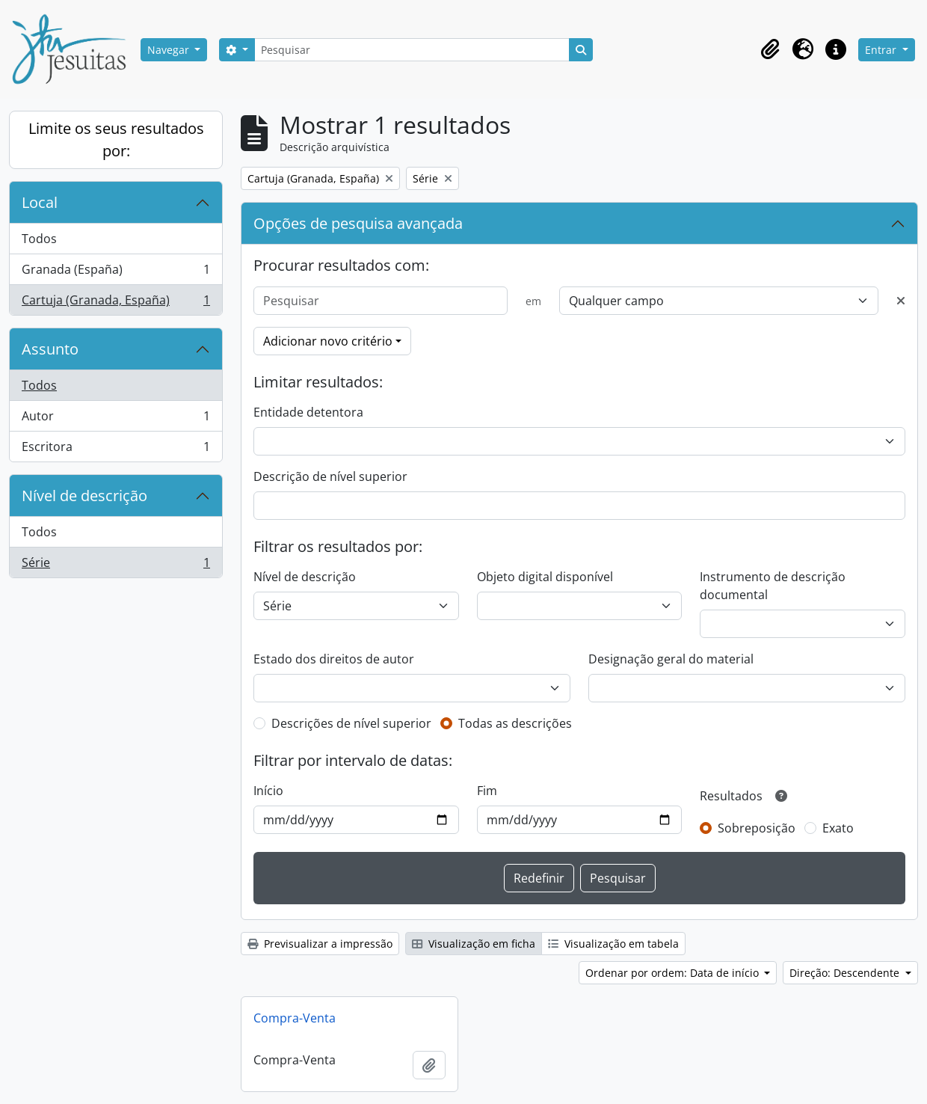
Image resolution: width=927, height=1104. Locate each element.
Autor (115, 419)
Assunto (50, 349)
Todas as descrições (515, 723)
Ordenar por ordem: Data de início (673, 973)
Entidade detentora (308, 412)
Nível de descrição (84, 495)
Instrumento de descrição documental (773, 585)
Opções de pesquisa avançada (358, 223)
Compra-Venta (294, 1018)
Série (115, 565)
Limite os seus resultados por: (116, 139)
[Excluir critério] (900, 301)
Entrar (882, 50)
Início (268, 790)
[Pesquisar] (412, 49)
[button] (770, 49)
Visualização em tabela (613, 943)
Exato (838, 828)
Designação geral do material (671, 659)
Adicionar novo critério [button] (327, 341)
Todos (39, 238)
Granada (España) (115, 272)
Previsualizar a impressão (319, 943)
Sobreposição (756, 828)
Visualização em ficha (473, 943)
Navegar (169, 50)
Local (40, 202)
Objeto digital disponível (545, 576)
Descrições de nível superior (351, 723)
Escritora (115, 449)
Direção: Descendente (845, 973)
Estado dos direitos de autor (333, 659)
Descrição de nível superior (330, 476)
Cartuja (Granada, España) (115, 303)
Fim (487, 790)
